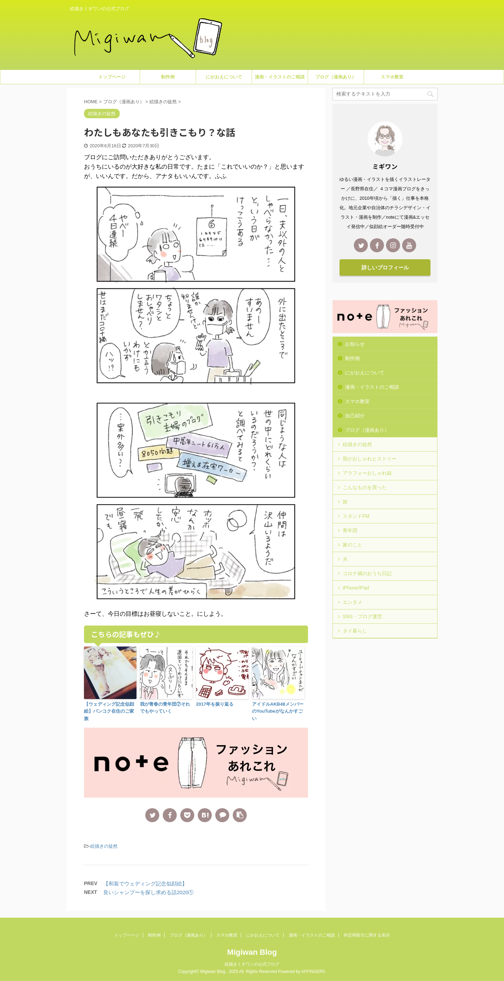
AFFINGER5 (313, 971)
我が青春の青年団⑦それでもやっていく (165, 707)
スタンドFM (356, 516)
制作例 (168, 76)
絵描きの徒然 (104, 846)
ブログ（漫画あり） (335, 76)
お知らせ (355, 344)
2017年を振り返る (214, 704)
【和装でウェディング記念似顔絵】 (145, 884)
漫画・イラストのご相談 (280, 76)
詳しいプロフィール (385, 267)
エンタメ (352, 602)
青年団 (350, 530)
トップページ (112, 76)
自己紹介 (355, 415)
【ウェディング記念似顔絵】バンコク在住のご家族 (109, 711)
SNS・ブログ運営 (362, 616)
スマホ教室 (392, 76)
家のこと (352, 545)
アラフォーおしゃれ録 (367, 473)
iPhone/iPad (356, 588)
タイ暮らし (355, 631)
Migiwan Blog (252, 952)
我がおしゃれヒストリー (370, 458)
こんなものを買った (365, 487)
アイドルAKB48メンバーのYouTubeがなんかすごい (277, 711)
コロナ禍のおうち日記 (367, 573)
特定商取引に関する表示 (367, 935)
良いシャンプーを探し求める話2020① (148, 892)
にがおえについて (224, 76)
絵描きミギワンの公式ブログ (252, 964)
